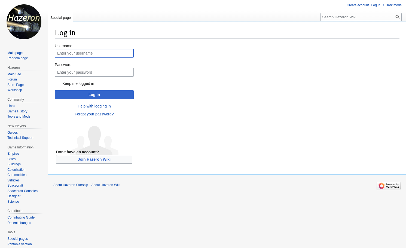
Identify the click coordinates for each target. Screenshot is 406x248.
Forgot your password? (94, 114)
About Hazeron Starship (70, 185)
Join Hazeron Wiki (94, 159)
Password (63, 64)
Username (63, 46)
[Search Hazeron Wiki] (361, 17)
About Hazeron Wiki (105, 185)
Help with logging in (94, 106)
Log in (94, 94)
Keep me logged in (78, 83)
